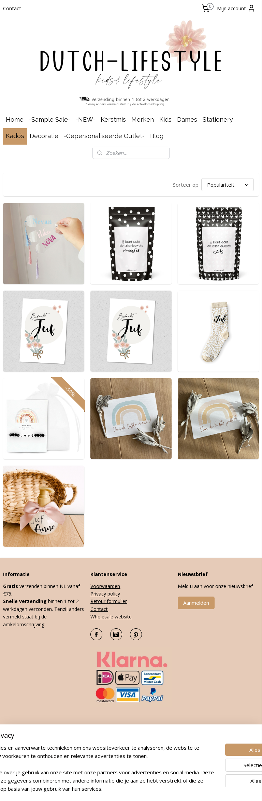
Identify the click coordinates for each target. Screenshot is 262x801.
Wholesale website (111, 616)
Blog (156, 135)
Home (15, 119)
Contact (12, 8)
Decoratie (44, 135)
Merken (142, 119)
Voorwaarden (105, 586)
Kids (165, 119)
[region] (86, 760)
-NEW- (85, 119)
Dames (187, 119)
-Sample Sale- (49, 119)
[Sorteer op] (227, 184)
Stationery (218, 119)
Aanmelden (196, 602)
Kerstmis (113, 119)
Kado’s (15, 135)
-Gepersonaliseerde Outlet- (104, 135)
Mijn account (236, 8)
